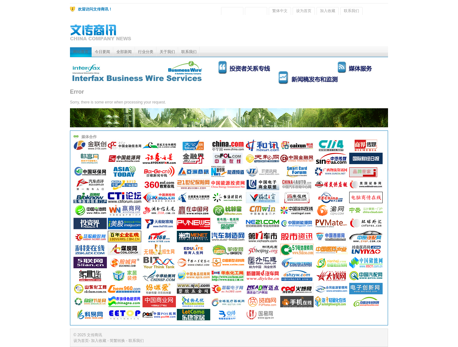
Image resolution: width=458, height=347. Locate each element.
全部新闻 (124, 52)
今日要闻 (102, 52)
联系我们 (351, 11)
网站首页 (80, 52)
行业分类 (145, 52)
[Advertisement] (272, 32)
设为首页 (303, 11)
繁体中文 (280, 11)
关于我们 (167, 52)
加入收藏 (327, 11)
